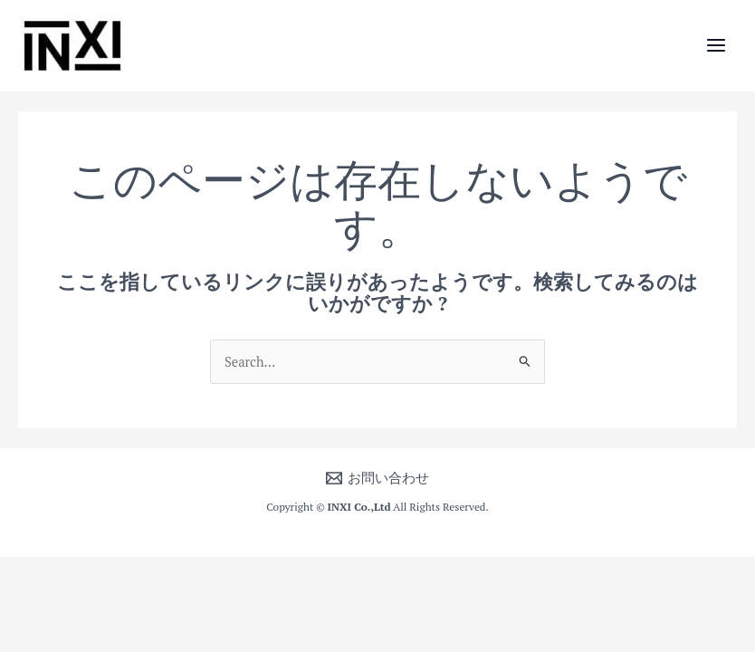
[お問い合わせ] (377, 478)
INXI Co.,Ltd (359, 506)
